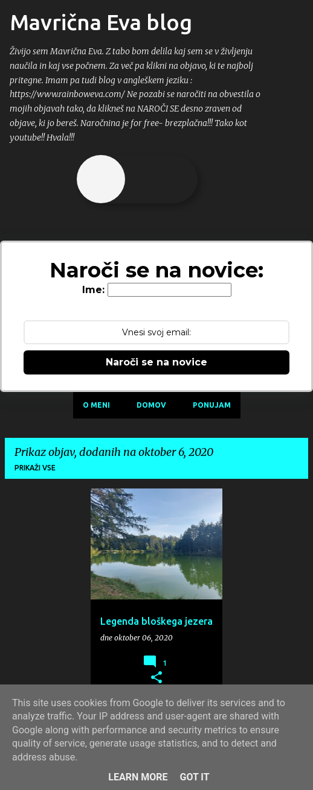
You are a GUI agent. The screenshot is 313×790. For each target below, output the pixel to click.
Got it (194, 777)
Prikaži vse (35, 468)
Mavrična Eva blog (101, 22)
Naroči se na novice (156, 362)
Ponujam (212, 405)
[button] (156, 678)
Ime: (93, 289)
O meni (96, 405)
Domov (151, 405)
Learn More (137, 777)
